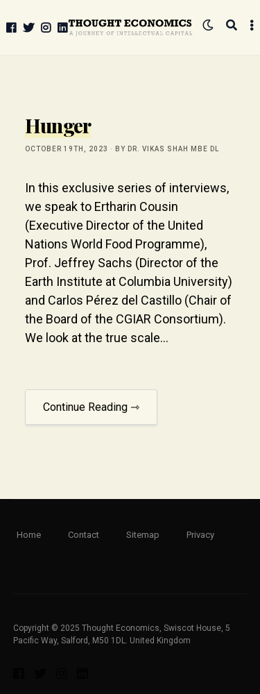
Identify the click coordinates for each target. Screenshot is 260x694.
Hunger (58, 125)
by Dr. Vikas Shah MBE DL (167, 149)
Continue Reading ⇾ (91, 407)
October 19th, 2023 (66, 149)
